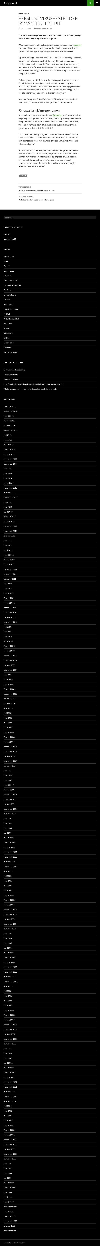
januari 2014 (9, 483)
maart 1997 (9, 1211)
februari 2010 (9, 646)
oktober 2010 (9, 617)
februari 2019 (9, 406)
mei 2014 (8, 478)
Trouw (6, 328)
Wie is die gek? (10, 239)
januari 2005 (9, 905)
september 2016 (10, 411)
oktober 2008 (9, 703)
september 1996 (10, 1230)
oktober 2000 (9, 1149)
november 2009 (10, 660)
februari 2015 (9, 449)
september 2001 (10, 1096)
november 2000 (10, 1144)
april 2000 (8, 1178)
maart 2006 (9, 838)
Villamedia (8, 333)
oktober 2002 (9, 1034)
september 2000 (10, 1154)
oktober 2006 (9, 804)
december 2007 (10, 746)
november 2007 (10, 751)
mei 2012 (8, 545)
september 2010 (10, 622)
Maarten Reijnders (43, 28)
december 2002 (10, 1024)
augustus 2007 (10, 766)
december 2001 (10, 1082)
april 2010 (8, 641)
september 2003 (10, 981)
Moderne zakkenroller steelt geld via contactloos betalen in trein (30, 389)
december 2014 (10, 459)
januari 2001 (9, 1135)
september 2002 (10, 1039)
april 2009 (8, 679)
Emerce (7, 299)
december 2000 (10, 1139)
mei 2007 (8, 780)
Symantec (57, 115)
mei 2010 (8, 636)
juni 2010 (8, 631)
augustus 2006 (10, 814)
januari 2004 (9, 962)
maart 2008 (9, 732)
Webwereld (24, 14)
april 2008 (8, 727)
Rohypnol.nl (10, 3)
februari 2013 (9, 516)
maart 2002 (9, 1068)
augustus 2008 (10, 708)
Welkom (7, 347)
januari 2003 (9, 1020)
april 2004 (8, 948)
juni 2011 (8, 584)
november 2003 (10, 972)
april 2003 (8, 1005)
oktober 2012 (9, 536)
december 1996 (10, 1221)
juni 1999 (8, 1192)
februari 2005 (9, 900)
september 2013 (10, 497)
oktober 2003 (9, 977)
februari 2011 (9, 598)
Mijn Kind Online (11, 309)
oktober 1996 (9, 1226)
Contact (7, 234)
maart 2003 (9, 1010)
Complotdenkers (11, 374)
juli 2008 (7, 713)
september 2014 (10, 464)
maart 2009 (9, 684)
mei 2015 (8, 440)
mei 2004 (8, 943)
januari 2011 (9, 603)
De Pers (7, 290)
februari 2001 (9, 1130)
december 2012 (10, 526)
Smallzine (8, 323)
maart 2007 (9, 785)
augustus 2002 (10, 1044)
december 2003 (10, 967)
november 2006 (10, 799)
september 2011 (10, 574)
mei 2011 (8, 588)
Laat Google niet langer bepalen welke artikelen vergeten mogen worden (33, 384)
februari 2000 (9, 1187)
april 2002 (8, 1063)
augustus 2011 (10, 579)
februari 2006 (9, 842)
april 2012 (8, 550)
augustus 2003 (10, 986)
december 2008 (10, 694)
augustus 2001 (10, 1101)
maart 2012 (9, 555)
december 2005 (10, 852)
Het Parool (8, 304)
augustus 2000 (10, 1159)
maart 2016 (9, 416)
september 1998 (10, 1207)
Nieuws (23, 176)
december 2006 (10, 794)
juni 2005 (8, 881)
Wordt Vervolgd (10, 352)
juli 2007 (7, 770)
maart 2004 (9, 953)
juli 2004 (7, 933)
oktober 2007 (9, 756)
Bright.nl (7, 275)
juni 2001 (8, 1111)
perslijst (77, 45)
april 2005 (8, 890)
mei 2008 (8, 723)
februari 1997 (9, 1216)
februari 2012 (9, 560)
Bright (6, 266)
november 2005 (10, 857)
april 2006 (8, 833)
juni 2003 (8, 996)
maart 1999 (9, 1202)
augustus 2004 (10, 929)
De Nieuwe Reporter (12, 285)
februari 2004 (9, 957)
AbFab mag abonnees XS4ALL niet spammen (50, 188)
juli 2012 (7, 540)
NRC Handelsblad (11, 319)
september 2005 (10, 866)
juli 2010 (7, 627)
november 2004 (10, 914)
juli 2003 (7, 991)
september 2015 (10, 430)
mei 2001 (8, 1115)
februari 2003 (9, 1015)
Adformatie (9, 256)
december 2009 (10, 655)
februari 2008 (9, 737)
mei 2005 (8, 885)
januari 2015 (9, 454)
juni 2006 (8, 823)
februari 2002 (9, 1072)
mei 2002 (8, 1058)
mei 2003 (8, 1000)
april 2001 (8, 1120)
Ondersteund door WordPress (14, 1243)
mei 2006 (8, 828)
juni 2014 (8, 473)
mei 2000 (8, 1173)
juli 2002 (7, 1048)
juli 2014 (7, 469)
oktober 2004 (9, 919)
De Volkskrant (10, 295)
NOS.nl (7, 314)
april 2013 (8, 512)
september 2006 (10, 809)
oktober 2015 (9, 425)
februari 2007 (9, 790)
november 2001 (10, 1087)
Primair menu (97, 3)
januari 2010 (9, 651)
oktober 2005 (9, 861)
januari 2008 (9, 742)
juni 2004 (8, 938)
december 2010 (10, 607)
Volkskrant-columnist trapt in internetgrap (50, 198)
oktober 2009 (9, 665)
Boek (6, 261)
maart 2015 (9, 445)
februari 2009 (9, 689)
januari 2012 (9, 564)
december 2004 (10, 909)
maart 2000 (9, 1183)
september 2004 (10, 924)
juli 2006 (7, 818)
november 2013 (10, 488)
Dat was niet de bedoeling (14, 370)
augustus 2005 (10, 871)
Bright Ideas (9, 271)
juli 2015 (7, 435)
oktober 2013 (9, 492)
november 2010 (10, 612)
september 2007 (10, 761)
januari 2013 (9, 521)
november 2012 (10, 531)
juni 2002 (8, 1053)
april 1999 (8, 1197)
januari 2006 (9, 847)
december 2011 (10, 569)
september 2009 (10, 670)
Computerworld (10, 280)
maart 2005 (9, 895)
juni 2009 (8, 675)
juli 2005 (7, 876)
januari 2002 (9, 1077)
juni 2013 (8, 507)
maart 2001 (9, 1125)
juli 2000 (7, 1163)
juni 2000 (8, 1168)
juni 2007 (8, 775)
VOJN (6, 338)
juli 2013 (7, 502)
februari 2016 (9, 421)
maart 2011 (9, 593)
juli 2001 (7, 1106)
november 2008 (10, 699)
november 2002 (10, 1029)
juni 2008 (8, 718)
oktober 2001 (9, 1092)
